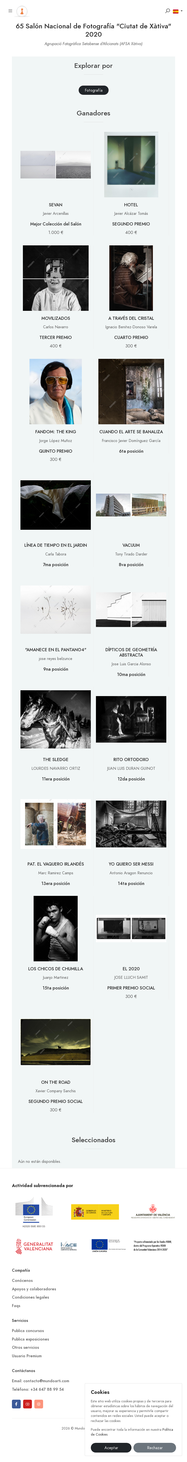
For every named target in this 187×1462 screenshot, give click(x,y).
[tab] (93, 90)
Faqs (16, 1306)
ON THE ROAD (55, 1082)
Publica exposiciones (30, 1339)
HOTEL (131, 205)
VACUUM (131, 545)
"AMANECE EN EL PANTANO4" (55, 650)
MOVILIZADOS (55, 318)
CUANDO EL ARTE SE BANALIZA (131, 432)
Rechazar (155, 1448)
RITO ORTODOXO (131, 759)
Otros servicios (25, 1347)
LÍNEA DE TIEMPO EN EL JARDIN (55, 545)
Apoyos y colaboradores (34, 1289)
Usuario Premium (27, 1356)
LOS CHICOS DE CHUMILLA (55, 969)
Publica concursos (28, 1330)
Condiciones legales (30, 1297)
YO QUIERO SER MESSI (131, 864)
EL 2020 (131, 969)
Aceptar (111, 1448)
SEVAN (55, 205)
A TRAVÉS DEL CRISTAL (131, 318)
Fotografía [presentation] (94, 90)
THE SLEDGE (55, 759)
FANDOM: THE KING (55, 432)
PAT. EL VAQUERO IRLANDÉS (56, 864)
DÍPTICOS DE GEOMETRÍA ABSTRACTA (131, 652)
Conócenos (22, 1280)
